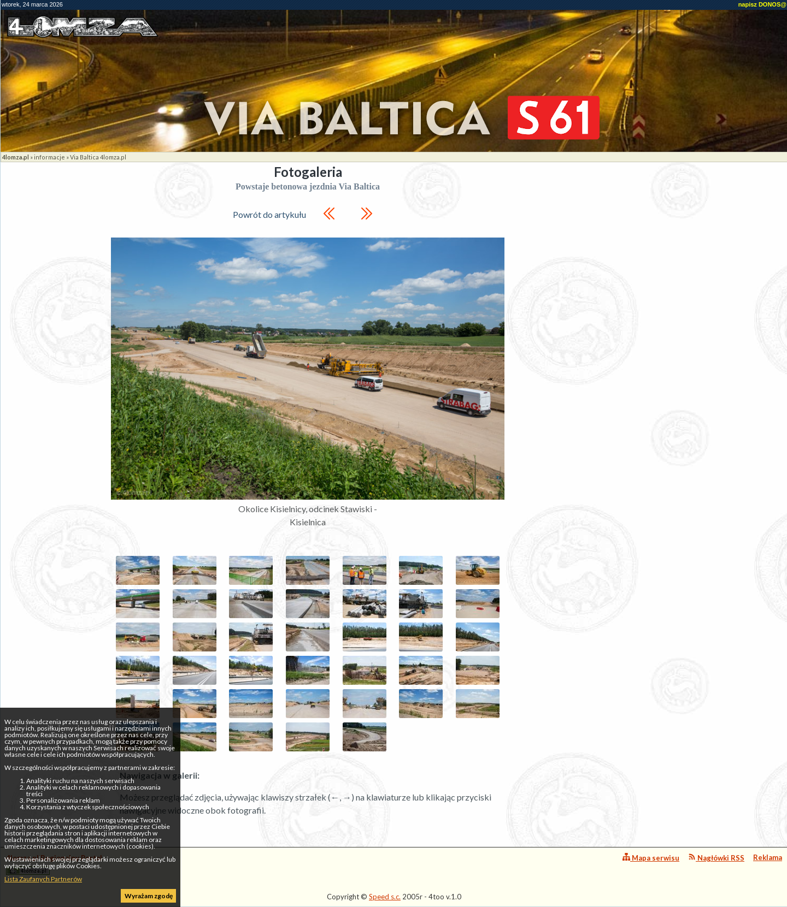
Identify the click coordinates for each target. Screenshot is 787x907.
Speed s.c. (385, 896)
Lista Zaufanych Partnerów (43, 879)
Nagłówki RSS (716, 857)
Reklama (767, 857)
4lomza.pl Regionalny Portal (54, 864)
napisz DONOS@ (762, 4)
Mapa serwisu (650, 857)
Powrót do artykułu (269, 214)
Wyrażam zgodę (149, 896)
